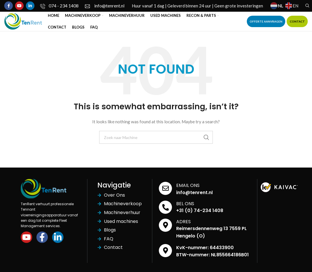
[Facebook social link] (8, 6)
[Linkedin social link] (30, 6)
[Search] (307, 6)
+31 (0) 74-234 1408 (199, 214)
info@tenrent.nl (194, 196)
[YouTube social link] (19, 6)
